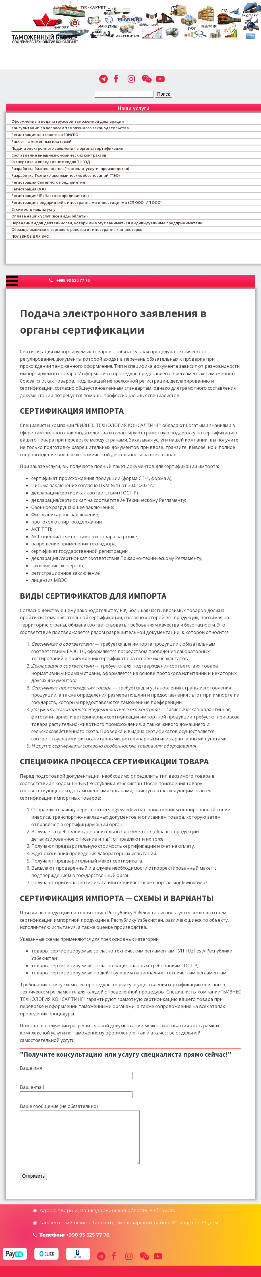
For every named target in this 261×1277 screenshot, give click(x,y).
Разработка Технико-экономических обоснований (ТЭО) (65, 175)
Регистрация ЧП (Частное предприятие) (50, 195)
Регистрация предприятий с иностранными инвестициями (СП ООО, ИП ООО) (86, 202)
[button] (72, 280)
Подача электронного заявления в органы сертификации (67, 148)
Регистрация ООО (28, 189)
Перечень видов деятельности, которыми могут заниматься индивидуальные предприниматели (107, 222)
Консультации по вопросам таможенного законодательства (70, 127)
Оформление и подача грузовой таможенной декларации (67, 121)
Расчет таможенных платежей (41, 141)
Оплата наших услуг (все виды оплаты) (49, 216)
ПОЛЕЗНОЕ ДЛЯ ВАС (30, 236)
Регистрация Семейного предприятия (48, 182)
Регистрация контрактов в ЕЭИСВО (44, 134)
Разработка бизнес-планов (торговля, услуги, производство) (70, 168)
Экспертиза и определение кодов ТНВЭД (50, 161)
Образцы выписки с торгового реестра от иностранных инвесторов (76, 229)
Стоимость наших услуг (34, 209)
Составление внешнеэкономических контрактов (58, 155)
